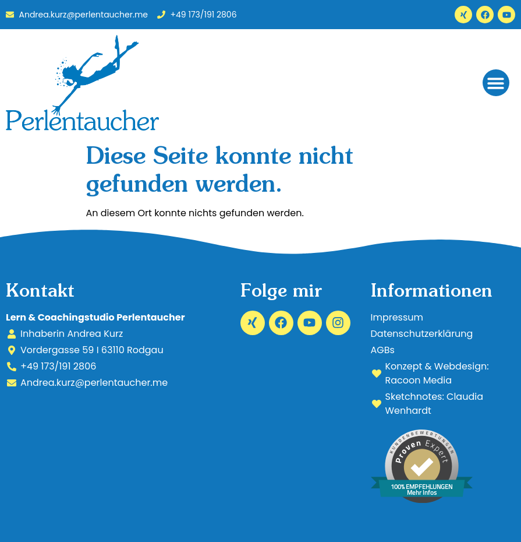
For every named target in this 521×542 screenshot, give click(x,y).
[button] (496, 83)
